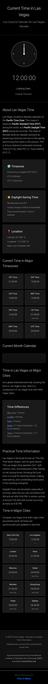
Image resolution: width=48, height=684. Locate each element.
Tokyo (10, 433)
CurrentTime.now (29, 661)
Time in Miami (24, 679)
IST (40, 658)
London (10, 417)
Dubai (9, 425)
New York (11, 413)
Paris (9, 421)
